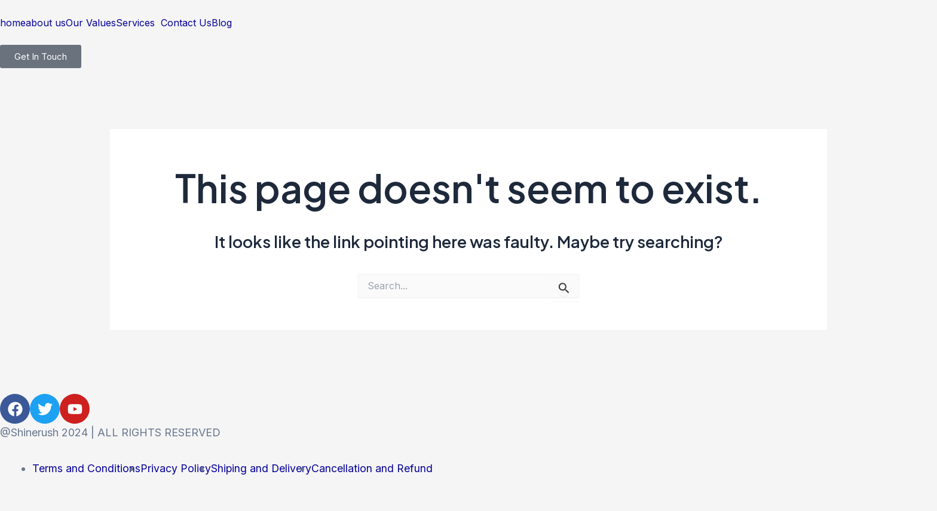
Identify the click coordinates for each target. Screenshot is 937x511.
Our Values (91, 22)
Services (135, 22)
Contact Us (186, 22)
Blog (222, 22)
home (13, 22)
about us (46, 22)
